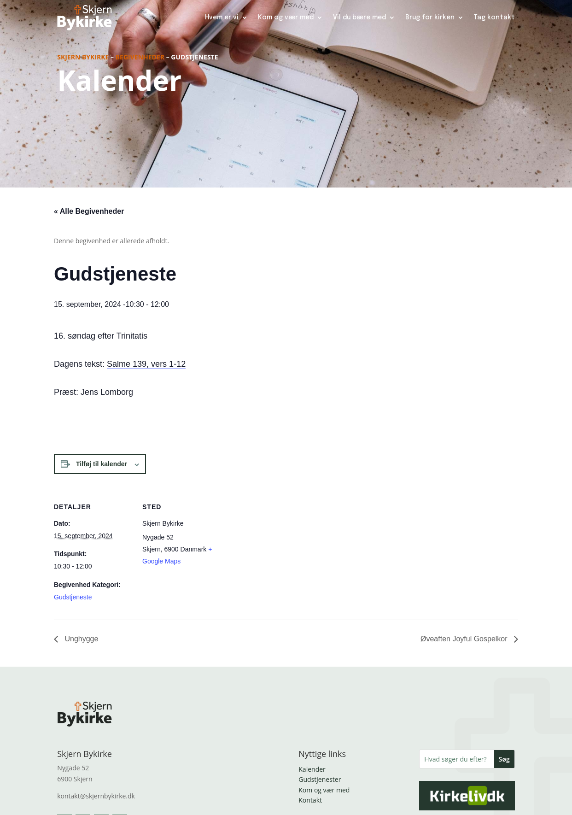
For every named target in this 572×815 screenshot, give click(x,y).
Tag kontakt (494, 17)
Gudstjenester (319, 779)
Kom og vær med (286, 17)
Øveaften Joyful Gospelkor (464, 639)
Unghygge (80, 639)
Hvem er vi (222, 17)
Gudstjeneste (73, 597)
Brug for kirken (430, 17)
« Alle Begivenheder (89, 211)
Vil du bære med (359, 17)
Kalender (311, 769)
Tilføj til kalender (101, 464)
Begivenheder (140, 57)
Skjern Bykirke (83, 57)
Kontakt (310, 800)
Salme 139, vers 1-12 (146, 364)
